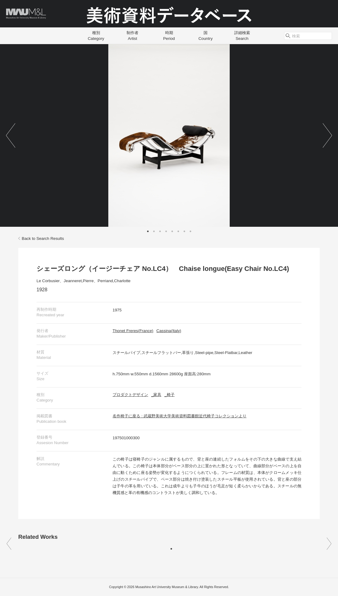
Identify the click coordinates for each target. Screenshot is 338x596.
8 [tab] (190, 231)
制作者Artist (132, 35)
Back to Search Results (41, 238)
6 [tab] (178, 231)
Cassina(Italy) (168, 330)
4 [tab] (166, 231)
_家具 (156, 394)
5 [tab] (172, 231)
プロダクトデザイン (130, 394)
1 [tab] (148, 231)
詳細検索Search (242, 35)
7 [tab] (184, 231)
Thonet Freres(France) (133, 330)
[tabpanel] (169, 135)
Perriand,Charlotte (114, 281)
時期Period (169, 35)
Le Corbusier (48, 281)
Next (327, 135)
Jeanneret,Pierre (79, 281)
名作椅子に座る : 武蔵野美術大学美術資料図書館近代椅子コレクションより (179, 416)
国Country (205, 35)
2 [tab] (154, 231)
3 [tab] (160, 231)
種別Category (96, 35)
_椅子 (169, 394)
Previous (10, 135)
